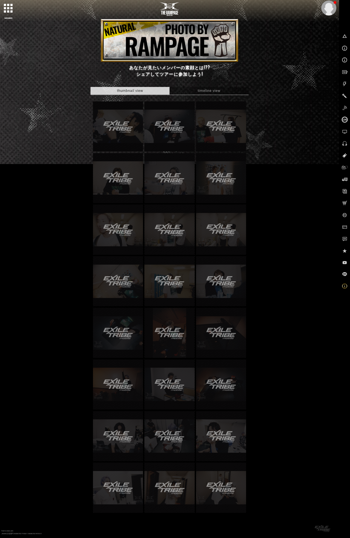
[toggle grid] (8, 8)
